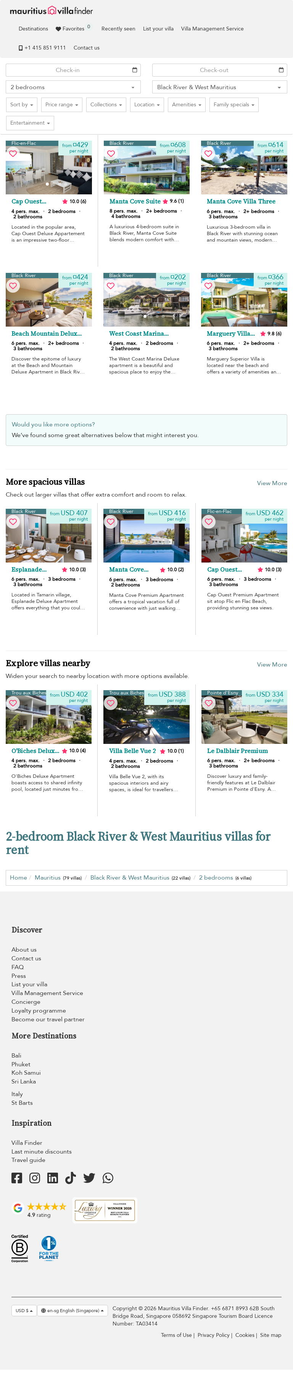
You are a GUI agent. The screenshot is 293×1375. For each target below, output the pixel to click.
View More (272, 483)
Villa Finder (26, 1143)
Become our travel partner (48, 1019)
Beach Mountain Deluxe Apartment (45, 333)
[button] (21, 105)
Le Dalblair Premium (237, 751)
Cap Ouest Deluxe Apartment (27, 201)
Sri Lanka (23, 1081)
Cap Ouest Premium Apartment (222, 569)
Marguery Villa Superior (228, 333)
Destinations (33, 28)
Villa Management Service (212, 28)
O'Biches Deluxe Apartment (34, 751)
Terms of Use (176, 1335)
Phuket (21, 1064)
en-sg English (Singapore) (72, 1311)
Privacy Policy (214, 1335)
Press (18, 976)
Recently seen (118, 28)
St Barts (22, 1103)
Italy (17, 1094)
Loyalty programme (38, 1010)
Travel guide (28, 1160)
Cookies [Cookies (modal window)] (244, 1335)
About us (24, 950)
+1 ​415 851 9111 (42, 47)
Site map (271, 1335)
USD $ (24, 1311)
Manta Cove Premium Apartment (126, 569)
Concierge (25, 1002)
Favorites (74, 27)
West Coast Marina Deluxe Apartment (136, 333)
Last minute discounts (41, 1151)
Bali (16, 1055)
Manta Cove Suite (135, 201)
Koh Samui (26, 1073)
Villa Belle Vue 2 (132, 751)
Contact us (87, 47)
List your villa (158, 28)
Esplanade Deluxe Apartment (27, 569)
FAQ (17, 967)
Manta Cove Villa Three (241, 201)
